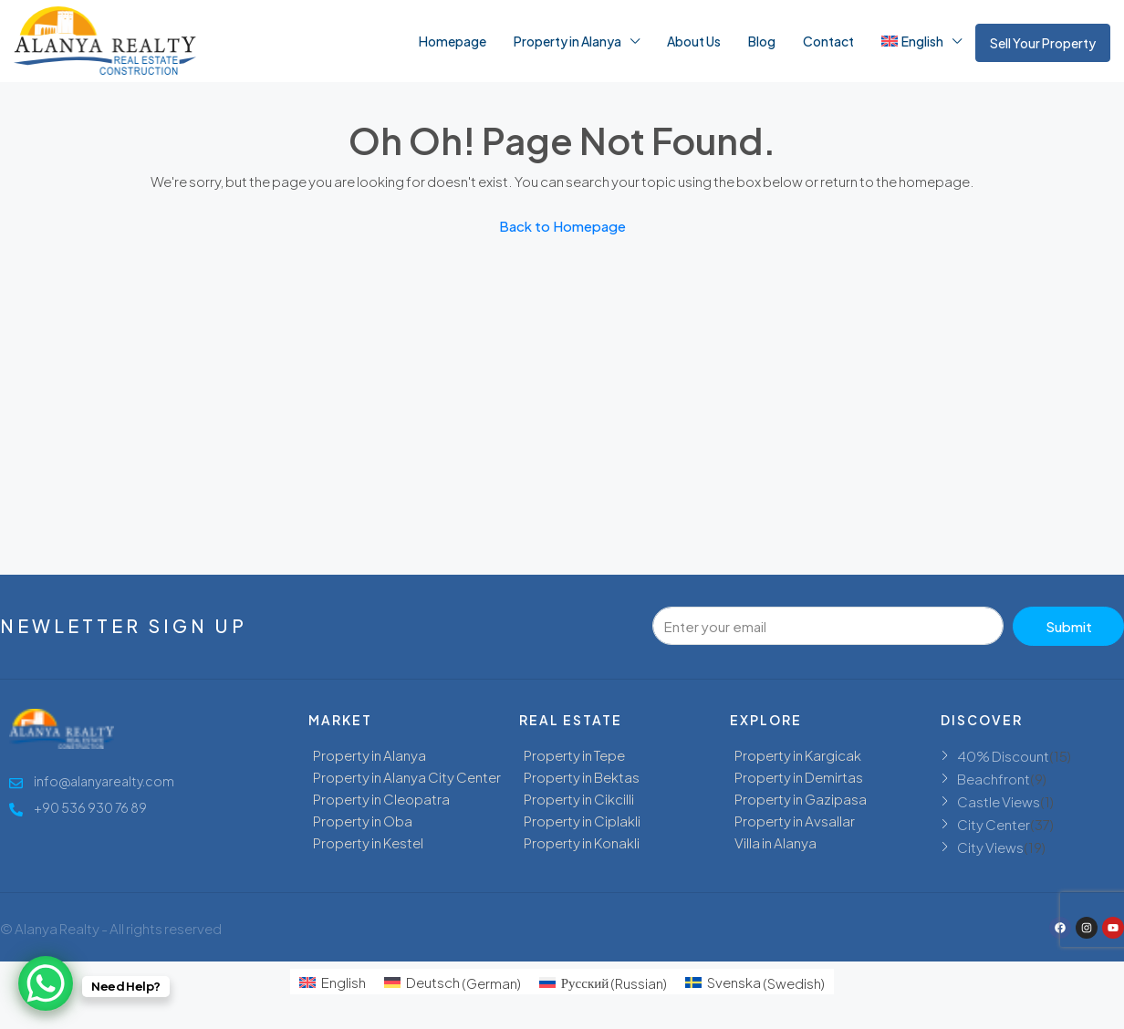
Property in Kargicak (797, 755)
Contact (828, 41)
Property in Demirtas (798, 776)
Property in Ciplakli (582, 820)
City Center (993, 824)
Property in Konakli (582, 842)
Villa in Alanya (775, 842)
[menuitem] (332, 982)
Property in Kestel (368, 842)
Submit (1069, 626)
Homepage (452, 41)
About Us (694, 41)
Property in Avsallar (794, 820)
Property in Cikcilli (579, 798)
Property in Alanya (567, 41)
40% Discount (1003, 755)
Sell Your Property (1043, 43)
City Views (990, 847)
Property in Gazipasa (800, 798)
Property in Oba (362, 820)
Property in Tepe (574, 755)
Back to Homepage (562, 225)
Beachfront (993, 778)
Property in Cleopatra (381, 798)
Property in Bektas (582, 776)
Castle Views (998, 801)
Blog (761, 41)
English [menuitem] (343, 982)
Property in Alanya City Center (407, 776)
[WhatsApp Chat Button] (45, 983)
